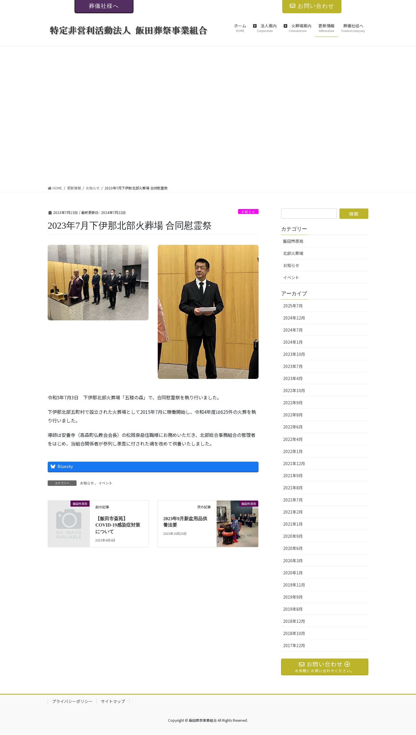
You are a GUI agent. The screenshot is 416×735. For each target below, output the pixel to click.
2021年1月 (293, 524)
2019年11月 (294, 585)
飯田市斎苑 (293, 241)
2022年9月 (293, 402)
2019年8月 (293, 609)
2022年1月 (293, 451)
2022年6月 (293, 427)
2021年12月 (294, 463)
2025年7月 (293, 306)
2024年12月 (294, 318)
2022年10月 (294, 390)
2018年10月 (294, 633)
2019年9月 (293, 597)
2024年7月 (293, 330)
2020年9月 (293, 536)
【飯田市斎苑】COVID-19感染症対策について (117, 525)
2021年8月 (293, 487)
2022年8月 (293, 415)
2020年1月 (293, 573)
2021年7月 (293, 500)
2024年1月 (293, 342)
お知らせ (246, 211)
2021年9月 (293, 475)
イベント (105, 482)
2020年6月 (293, 548)
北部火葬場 (293, 253)
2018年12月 (294, 621)
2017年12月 (294, 645)
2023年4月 (293, 378)
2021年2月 (293, 512)
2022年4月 (293, 439)
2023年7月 (293, 366)
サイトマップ (113, 702)
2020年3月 (293, 560)
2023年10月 (294, 354)
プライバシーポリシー (72, 702)
